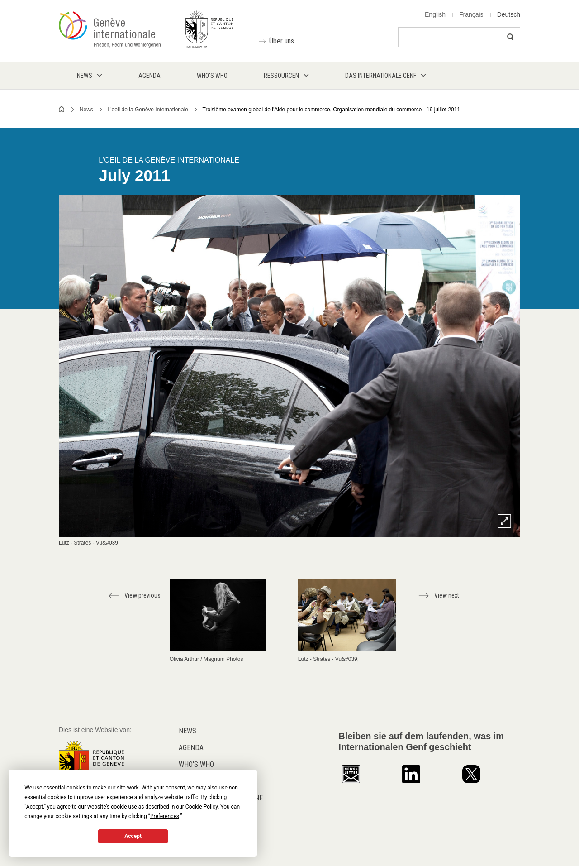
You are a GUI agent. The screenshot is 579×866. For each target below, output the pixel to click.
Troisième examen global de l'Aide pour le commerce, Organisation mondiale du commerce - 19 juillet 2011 (331, 109)
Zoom (504, 521)
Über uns (281, 41)
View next (446, 595)
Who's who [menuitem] (212, 75)
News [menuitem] (84, 75)
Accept (133, 836)
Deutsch (508, 14)
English (435, 14)
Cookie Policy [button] (201, 807)
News (86, 109)
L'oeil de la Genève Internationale (148, 109)
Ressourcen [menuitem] (281, 75)
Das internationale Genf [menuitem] (380, 75)
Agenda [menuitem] (149, 75)
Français (471, 14)
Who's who (196, 764)
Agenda (191, 747)
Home (62, 109)
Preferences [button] (164, 816)
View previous (142, 595)
